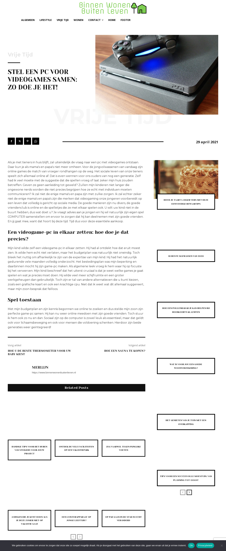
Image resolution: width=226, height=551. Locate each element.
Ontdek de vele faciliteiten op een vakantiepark (76, 450)
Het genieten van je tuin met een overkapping (186, 429)
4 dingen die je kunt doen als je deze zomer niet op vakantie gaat (29, 522)
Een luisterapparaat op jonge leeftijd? (76, 518)
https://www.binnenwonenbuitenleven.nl (54, 372)
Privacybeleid (205, 545)
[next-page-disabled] (79, 539)
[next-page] (189, 503)
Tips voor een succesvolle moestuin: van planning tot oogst (186, 487)
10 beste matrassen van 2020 (186, 259)
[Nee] (221, 545)
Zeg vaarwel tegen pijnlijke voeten (123, 448)
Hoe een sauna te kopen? (124, 350)
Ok (191, 545)
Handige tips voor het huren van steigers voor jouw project (29, 450)
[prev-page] (73, 539)
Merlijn (40, 367)
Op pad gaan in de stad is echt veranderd (123, 518)
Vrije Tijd (20, 54)
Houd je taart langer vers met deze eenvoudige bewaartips (186, 203)
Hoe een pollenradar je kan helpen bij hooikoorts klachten (186, 315)
